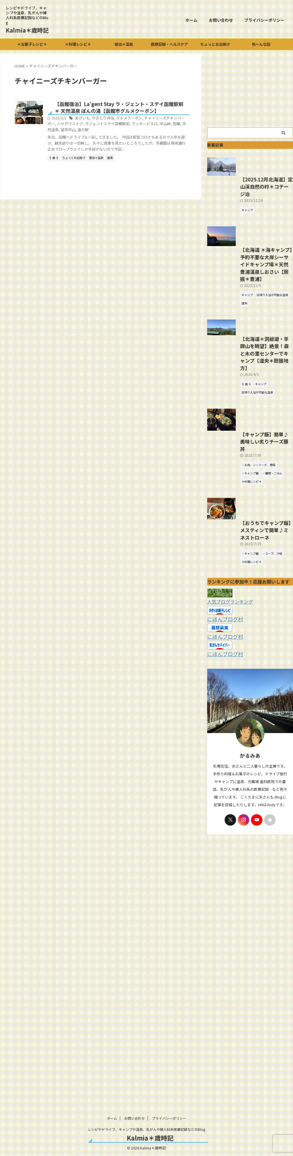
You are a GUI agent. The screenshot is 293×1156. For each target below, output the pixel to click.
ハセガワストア (118, 132)
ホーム (191, 20)
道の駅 (149, 137)
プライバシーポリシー (264, 20)
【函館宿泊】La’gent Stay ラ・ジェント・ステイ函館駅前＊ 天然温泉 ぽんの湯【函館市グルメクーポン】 (135, 112)
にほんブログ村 (222, 705)
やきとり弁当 (129, 126)
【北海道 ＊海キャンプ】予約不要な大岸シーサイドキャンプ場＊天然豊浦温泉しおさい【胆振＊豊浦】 (249, 323)
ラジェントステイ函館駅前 (152, 132)
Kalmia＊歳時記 (27, 30)
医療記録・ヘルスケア (169, 44)
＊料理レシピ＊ (78, 44)
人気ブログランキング (227, 689)
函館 (107, 137)
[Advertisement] (250, 89)
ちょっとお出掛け (215, 44)
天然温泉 (120, 137)
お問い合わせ (221, 20)
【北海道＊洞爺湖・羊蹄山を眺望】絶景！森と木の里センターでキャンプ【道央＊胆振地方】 (249, 414)
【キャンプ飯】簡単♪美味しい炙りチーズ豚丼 (249, 519)
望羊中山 (135, 137)
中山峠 (97, 137)
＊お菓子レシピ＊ (32, 44)
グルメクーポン (154, 126)
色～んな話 (261, 44)
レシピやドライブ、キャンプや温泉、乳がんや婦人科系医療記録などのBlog (146, 1129)
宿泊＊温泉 (123, 44)
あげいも (110, 126)
